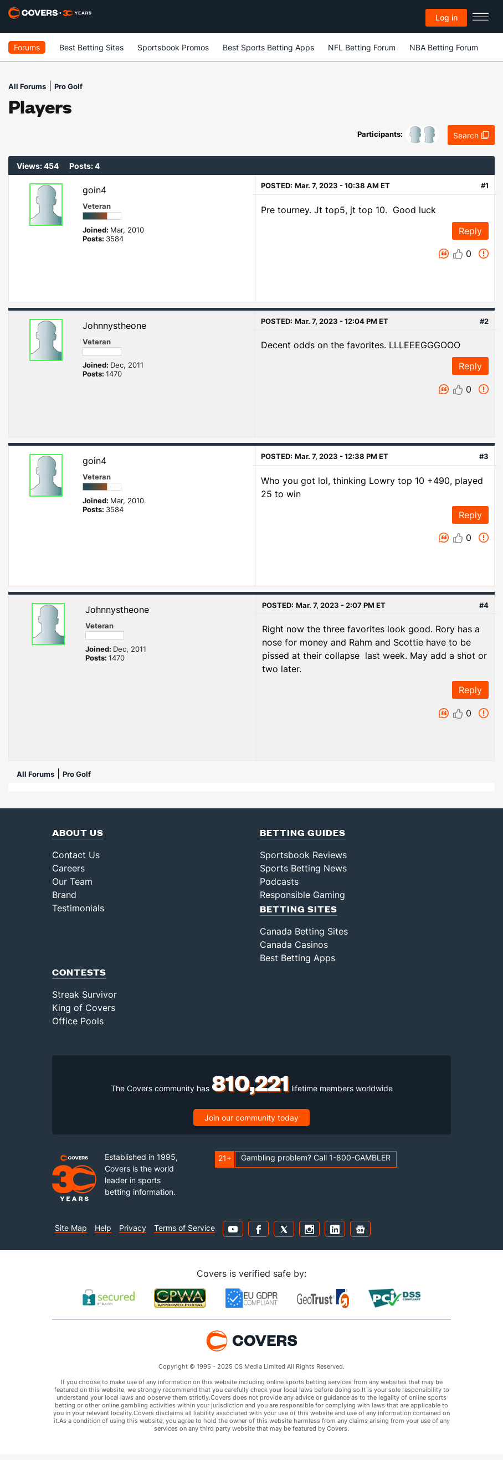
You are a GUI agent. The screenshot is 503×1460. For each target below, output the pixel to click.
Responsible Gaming (302, 894)
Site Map (71, 1227)
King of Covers (83, 1007)
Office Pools (78, 1020)
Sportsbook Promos (173, 47)
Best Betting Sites (91, 47)
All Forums (27, 86)
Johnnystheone (114, 325)
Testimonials (78, 908)
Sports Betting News (303, 868)
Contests (79, 972)
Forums (27, 47)
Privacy (132, 1227)
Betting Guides (303, 832)
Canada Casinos (294, 944)
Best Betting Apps (297, 957)
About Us (78, 832)
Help (103, 1227)
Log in (446, 17)
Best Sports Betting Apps (268, 47)
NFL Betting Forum (362, 47)
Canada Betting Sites (304, 931)
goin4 (94, 189)
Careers (68, 868)
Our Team (72, 881)
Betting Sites (298, 908)
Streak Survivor (84, 994)
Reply (470, 230)
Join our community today (251, 1117)
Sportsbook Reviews (303, 854)
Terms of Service (184, 1227)
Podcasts (279, 881)
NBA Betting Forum (443, 47)
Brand (64, 894)
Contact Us (76, 854)
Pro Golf (68, 86)
